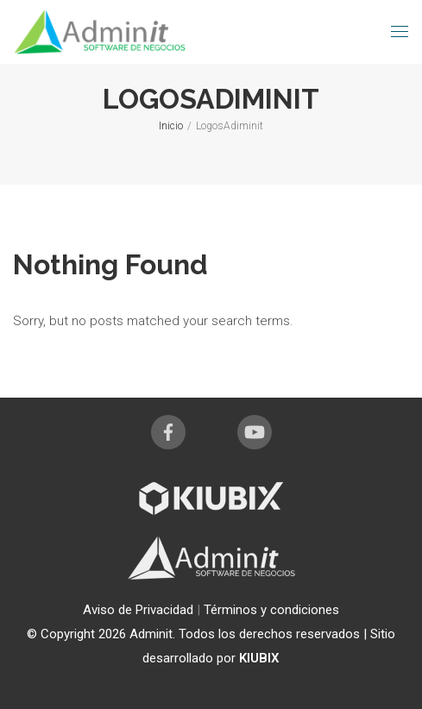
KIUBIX (259, 658)
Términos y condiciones (271, 610)
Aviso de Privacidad (140, 610)
